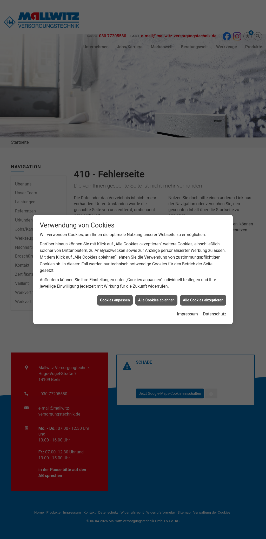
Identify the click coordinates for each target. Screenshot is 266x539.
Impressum (187, 304)
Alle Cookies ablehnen (156, 290)
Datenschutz (214, 304)
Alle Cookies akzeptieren (203, 290)
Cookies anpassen (115, 290)
